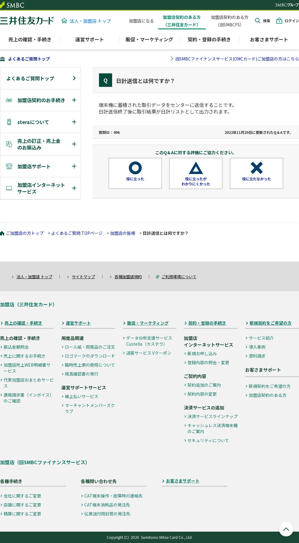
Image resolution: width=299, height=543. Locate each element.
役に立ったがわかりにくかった (195, 181)
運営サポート (78, 323)
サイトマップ (83, 277)
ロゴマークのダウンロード (90, 356)
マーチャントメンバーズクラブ (90, 408)
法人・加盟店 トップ (86, 21)
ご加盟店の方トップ (25, 233)
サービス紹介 (261, 338)
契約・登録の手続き (207, 323)
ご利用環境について (178, 277)
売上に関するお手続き (24, 356)
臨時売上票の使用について (90, 365)
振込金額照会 (16, 347)
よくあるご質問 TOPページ (77, 233)
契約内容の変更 (202, 394)
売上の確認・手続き (23, 323)
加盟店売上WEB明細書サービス (27, 368)
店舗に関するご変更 (22, 505)
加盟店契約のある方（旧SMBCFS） (229, 21)
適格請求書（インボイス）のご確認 (29, 398)
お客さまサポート (269, 39)
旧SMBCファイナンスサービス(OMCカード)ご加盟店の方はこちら (237, 59)
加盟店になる (141, 21)
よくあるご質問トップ (29, 59)
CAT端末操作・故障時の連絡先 (113, 496)
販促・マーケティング (148, 323)
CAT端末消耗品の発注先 (107, 505)
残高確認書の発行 (81, 374)
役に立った (135, 178)
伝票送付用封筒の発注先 (107, 514)
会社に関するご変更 (22, 496)
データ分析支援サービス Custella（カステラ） (149, 341)
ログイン (292, 20)
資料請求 (257, 356)
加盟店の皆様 (122, 233)
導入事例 (257, 347)
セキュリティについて (208, 440)
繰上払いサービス (81, 396)
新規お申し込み (202, 353)
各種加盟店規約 (128, 277)
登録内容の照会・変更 (208, 362)
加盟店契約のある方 (267, 395)
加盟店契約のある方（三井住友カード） (182, 21)
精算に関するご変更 (22, 514)
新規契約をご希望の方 (271, 323)
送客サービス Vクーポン (148, 353)
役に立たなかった (256, 178)
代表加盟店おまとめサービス (29, 383)
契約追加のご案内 (204, 385)
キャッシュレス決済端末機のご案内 (212, 428)
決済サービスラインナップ (212, 416)
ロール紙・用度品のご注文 (90, 347)
